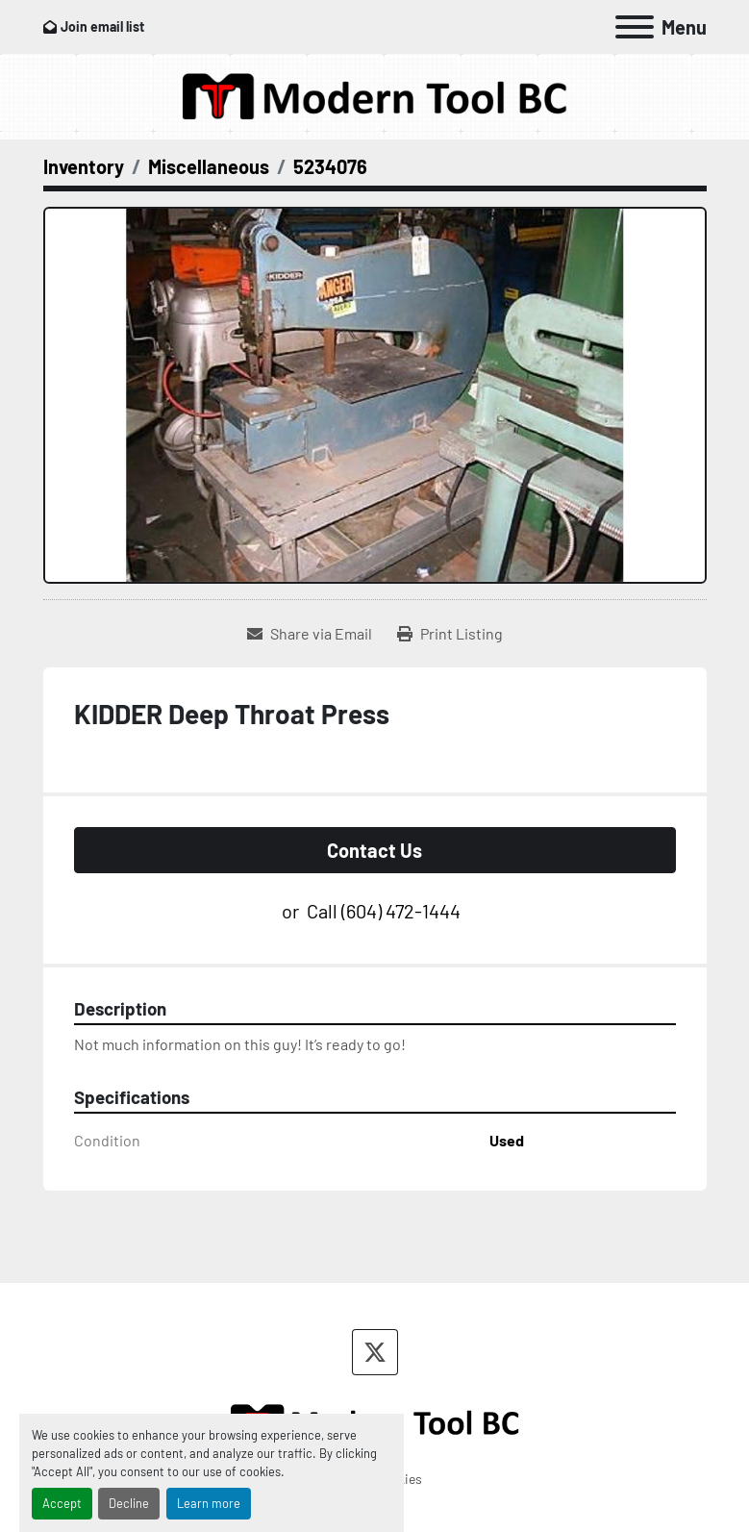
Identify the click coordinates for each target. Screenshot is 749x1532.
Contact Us (374, 850)
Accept (62, 1503)
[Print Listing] (450, 633)
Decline (129, 1503)
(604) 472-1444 (401, 910)
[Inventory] (83, 166)
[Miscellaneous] (208, 166)
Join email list (102, 26)
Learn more (208, 1503)
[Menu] (634, 26)
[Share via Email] (310, 633)
